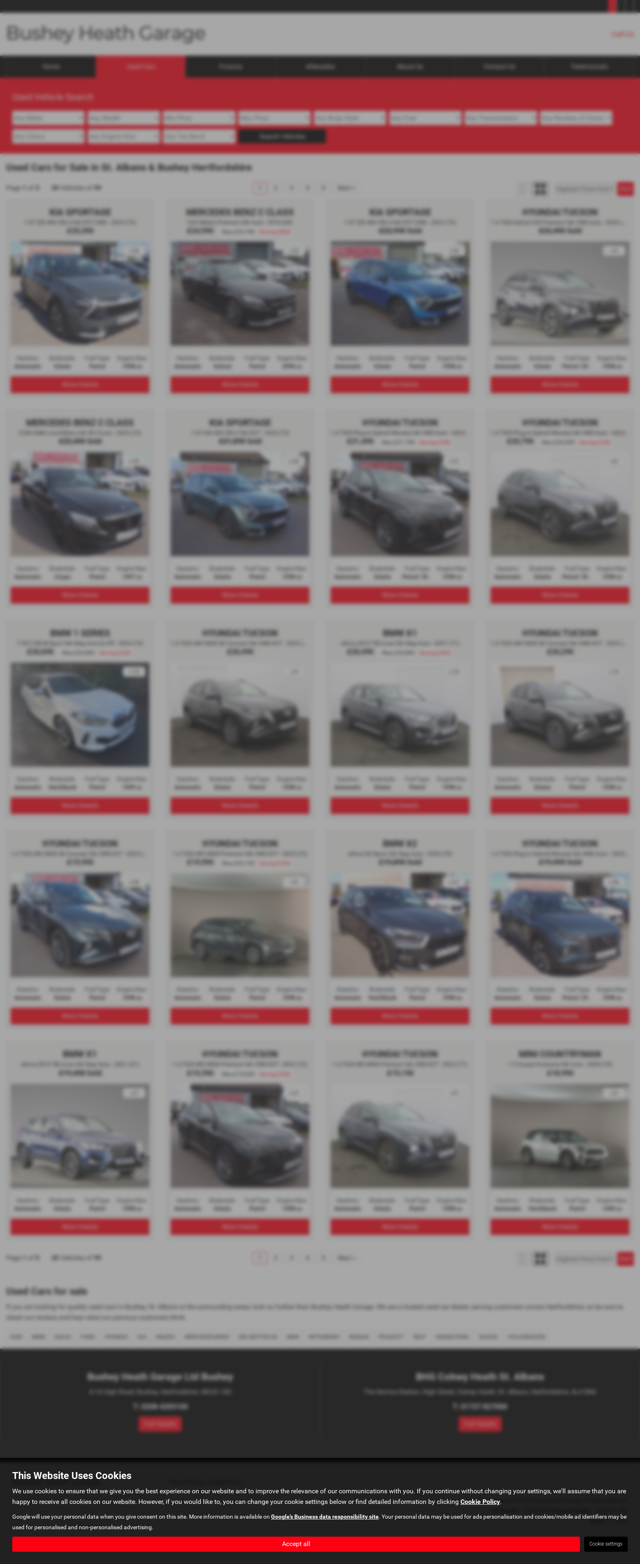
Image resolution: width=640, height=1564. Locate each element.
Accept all (296, 1544)
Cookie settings (605, 1544)
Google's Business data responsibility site (325, 1516)
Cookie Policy (480, 1502)
